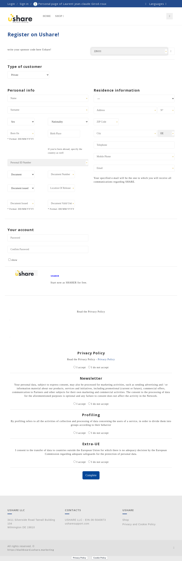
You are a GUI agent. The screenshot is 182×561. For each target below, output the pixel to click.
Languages (158, 4)
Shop (59, 16)
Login (11, 4)
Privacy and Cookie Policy (139, 524)
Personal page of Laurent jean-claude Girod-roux (69, 4)
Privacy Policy (106, 359)
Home (47, 16)
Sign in (24, 4)
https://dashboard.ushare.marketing (30, 549)
